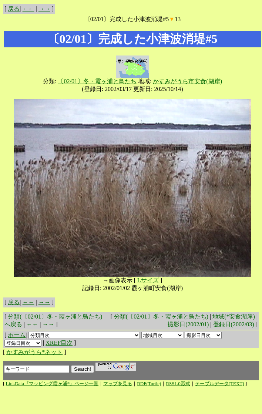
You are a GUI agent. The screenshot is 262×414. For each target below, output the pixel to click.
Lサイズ (148, 280)
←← (28, 9)
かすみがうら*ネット (34, 352)
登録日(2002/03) (233, 324)
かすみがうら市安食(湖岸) (187, 81)
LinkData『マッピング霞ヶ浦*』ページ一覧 (52, 383)
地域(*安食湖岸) (233, 316)
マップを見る (117, 383)
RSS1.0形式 (178, 383)
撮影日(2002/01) (188, 324)
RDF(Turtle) (149, 383)
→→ (44, 9)
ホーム (17, 335)
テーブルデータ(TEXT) (219, 383)
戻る (14, 9)
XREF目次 (59, 343)
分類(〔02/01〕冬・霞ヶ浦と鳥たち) (161, 316)
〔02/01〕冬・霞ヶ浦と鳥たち (97, 81)
